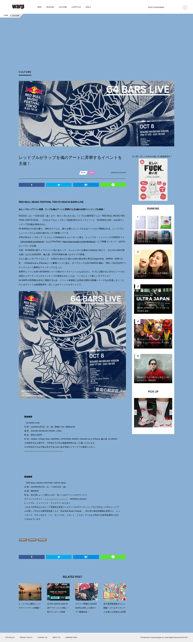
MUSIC (83, 172)
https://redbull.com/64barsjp (34, 241)
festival (34, 540)
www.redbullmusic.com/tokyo (57, 499)
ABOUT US (56, 637)
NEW (40, 7)
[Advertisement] (98, 49)
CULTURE (63, 7)
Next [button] (170, 412)
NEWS (92, 172)
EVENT (24, 540)
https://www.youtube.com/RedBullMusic (85, 241)
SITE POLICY (10, 637)
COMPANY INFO (71, 637)
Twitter (170, 7)
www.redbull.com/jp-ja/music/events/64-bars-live (45, 451)
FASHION (50, 7)
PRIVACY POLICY (26, 637)
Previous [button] (135, 412)
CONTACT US (42, 637)
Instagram (178, 7)
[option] (153, 413)
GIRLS (88, 7)
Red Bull (45, 540)
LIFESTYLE (76, 7)
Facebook (174, 7)
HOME (5, 16)
